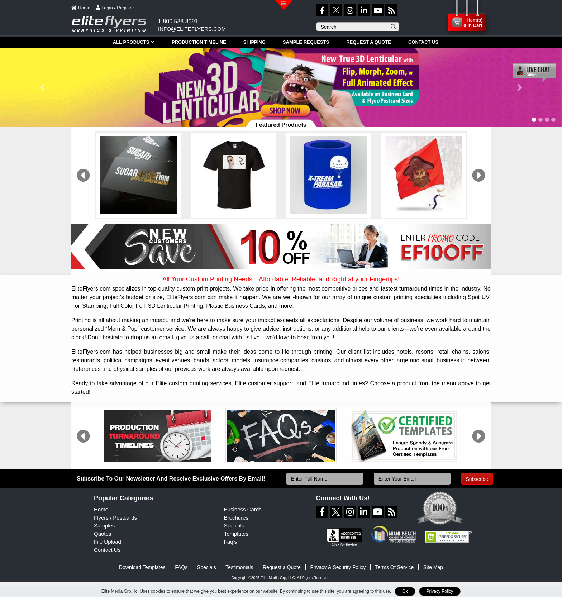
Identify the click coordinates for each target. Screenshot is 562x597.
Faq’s (230, 542)
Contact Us (107, 550)
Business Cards (243, 509)
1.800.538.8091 (178, 21)
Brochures (236, 518)
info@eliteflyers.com (192, 29)
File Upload (107, 542)
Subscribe (477, 479)
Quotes (102, 534)
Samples (104, 525)
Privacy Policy (440, 591)
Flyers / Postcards (115, 518)
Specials (234, 525)
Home (101, 509)
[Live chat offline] (534, 72)
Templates (236, 534)
